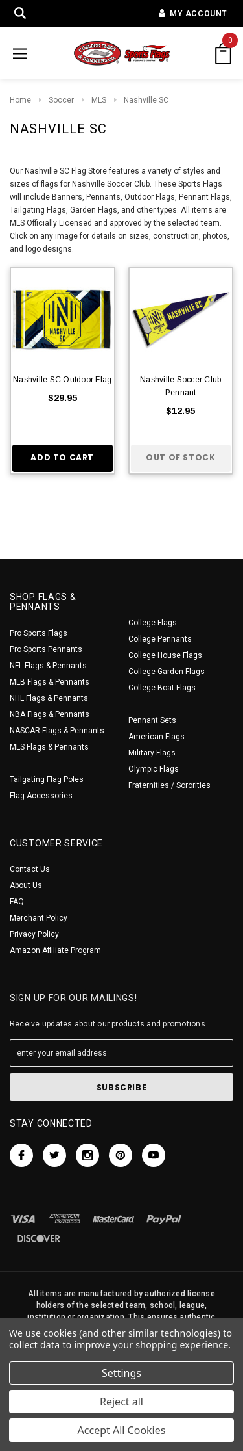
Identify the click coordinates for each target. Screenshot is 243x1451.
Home (20, 100)
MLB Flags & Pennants (49, 681)
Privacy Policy (34, 934)
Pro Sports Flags (38, 633)
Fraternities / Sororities (169, 785)
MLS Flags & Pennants (49, 747)
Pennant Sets (152, 720)
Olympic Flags (153, 769)
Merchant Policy (38, 917)
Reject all (121, 1401)
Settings (121, 1373)
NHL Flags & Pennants (49, 698)
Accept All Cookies (122, 1430)
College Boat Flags (162, 687)
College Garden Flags (166, 671)
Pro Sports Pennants (46, 649)
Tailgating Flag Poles (47, 779)
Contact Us (30, 869)
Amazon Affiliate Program (55, 950)
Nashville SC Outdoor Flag (62, 379)
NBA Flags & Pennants (49, 714)
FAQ (17, 901)
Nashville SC (146, 100)
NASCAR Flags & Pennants (57, 730)
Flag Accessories (41, 795)
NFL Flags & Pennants (48, 665)
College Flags (152, 622)
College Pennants (160, 639)
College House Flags (165, 655)
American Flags (156, 736)
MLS (98, 100)
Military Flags (152, 752)
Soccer (61, 100)
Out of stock (180, 457)
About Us (26, 885)
